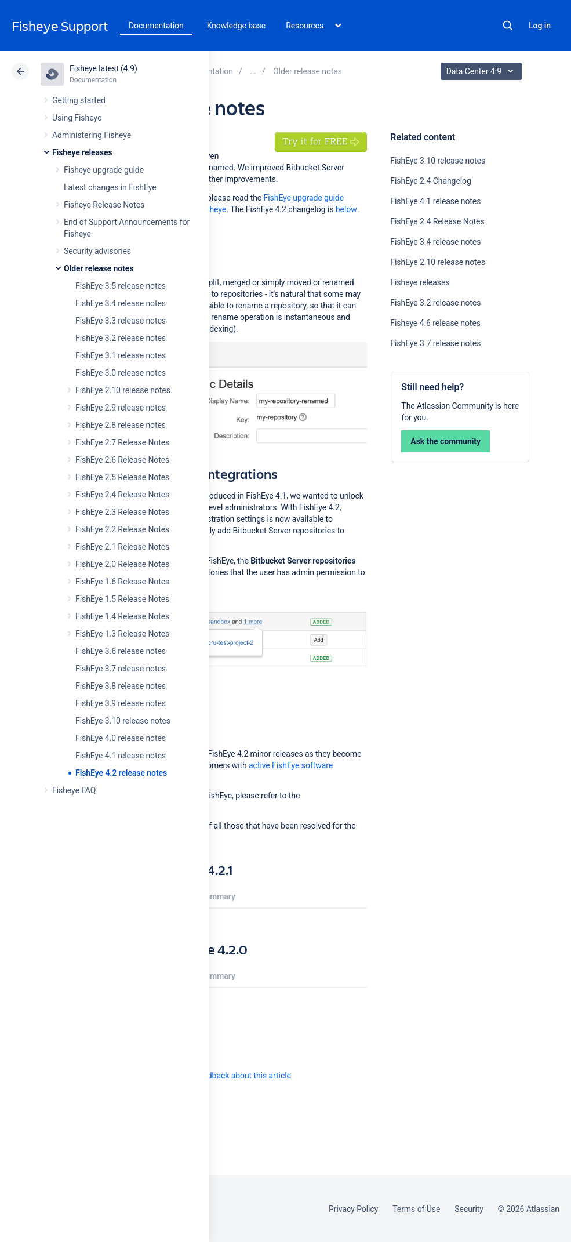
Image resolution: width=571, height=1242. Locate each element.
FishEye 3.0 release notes (120, 372)
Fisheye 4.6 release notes (435, 323)
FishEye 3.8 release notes (120, 686)
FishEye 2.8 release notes (120, 425)
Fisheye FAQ (74, 790)
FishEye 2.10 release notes (122, 390)
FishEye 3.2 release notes (120, 338)
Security (468, 1209)
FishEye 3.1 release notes (120, 355)
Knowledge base (236, 25)
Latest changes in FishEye (110, 187)
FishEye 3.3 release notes (120, 320)
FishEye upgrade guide (304, 197)
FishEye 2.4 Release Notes (122, 494)
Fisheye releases (82, 152)
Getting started (79, 100)
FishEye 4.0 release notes (120, 738)
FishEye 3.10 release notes (122, 720)
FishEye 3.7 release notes (120, 668)
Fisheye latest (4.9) (103, 68)
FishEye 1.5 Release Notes (122, 599)
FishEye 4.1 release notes (120, 755)
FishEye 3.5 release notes (120, 285)
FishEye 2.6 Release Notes (122, 459)
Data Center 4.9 (482, 71)
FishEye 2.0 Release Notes (122, 564)
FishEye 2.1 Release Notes (122, 546)
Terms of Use (416, 1209)
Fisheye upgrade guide (104, 170)
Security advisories (97, 251)
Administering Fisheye (91, 135)
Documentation (156, 25)
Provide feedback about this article (229, 1075)
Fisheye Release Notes (104, 204)
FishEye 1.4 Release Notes (122, 616)
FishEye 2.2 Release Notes (122, 529)
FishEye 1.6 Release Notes (122, 581)
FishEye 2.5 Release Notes (122, 477)
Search (508, 25)
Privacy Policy (353, 1209)
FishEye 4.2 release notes (121, 773)
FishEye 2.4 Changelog (430, 181)
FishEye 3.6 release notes (120, 651)
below (346, 209)
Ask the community (445, 441)
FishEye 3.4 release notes (120, 303)
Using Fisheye (76, 117)
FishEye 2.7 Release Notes (122, 442)
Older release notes (98, 268)
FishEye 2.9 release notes (120, 407)
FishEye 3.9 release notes (120, 703)
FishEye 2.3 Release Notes (122, 512)
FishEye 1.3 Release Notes (122, 633)
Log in (540, 25)
